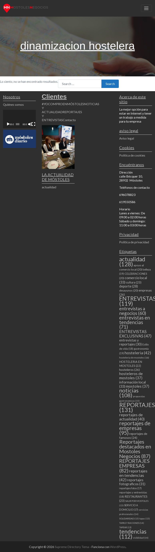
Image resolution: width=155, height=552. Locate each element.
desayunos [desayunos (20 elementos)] (128, 290)
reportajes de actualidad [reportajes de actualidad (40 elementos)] (132, 416)
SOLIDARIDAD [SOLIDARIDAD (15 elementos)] (129, 518)
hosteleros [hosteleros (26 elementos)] (129, 369)
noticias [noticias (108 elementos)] (129, 392)
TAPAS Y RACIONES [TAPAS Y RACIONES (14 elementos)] (131, 523)
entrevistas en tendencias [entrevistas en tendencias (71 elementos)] (134, 322)
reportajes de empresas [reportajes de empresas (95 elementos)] (134, 428)
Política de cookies (132, 155)
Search (110, 84)
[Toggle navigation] (146, 8)
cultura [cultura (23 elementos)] (133, 282)
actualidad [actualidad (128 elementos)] (132, 262)
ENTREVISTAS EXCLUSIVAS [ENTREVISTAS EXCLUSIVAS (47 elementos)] (135, 333)
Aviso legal (126, 138)
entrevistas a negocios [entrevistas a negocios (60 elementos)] (132, 311)
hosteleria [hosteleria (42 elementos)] (138, 352)
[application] (19, 119)
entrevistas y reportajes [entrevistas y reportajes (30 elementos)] (130, 342)
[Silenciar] (30, 124)
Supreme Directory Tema (72, 547)
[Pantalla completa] (33, 124)
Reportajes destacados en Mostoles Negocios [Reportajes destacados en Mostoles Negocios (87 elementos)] (135, 448)
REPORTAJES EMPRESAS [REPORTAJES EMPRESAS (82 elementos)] (134, 465)
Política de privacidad (134, 242)
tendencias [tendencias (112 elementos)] (132, 534)
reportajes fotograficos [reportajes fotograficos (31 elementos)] (132, 482)
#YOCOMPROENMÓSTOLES (63, 104)
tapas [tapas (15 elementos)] (144, 518)
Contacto (69, 120)
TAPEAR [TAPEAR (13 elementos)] (125, 527)
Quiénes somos (13, 104)
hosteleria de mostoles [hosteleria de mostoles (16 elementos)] (134, 357)
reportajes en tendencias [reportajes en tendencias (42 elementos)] (133, 475)
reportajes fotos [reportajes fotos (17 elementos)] (130, 488)
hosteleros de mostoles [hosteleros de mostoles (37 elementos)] (131, 375)
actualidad (49, 187)
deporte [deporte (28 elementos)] (128, 286)
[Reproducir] (8, 124)
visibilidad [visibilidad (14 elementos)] (140, 537)
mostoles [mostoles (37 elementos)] (137, 386)
